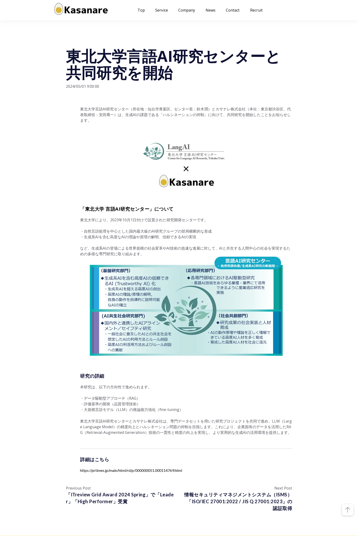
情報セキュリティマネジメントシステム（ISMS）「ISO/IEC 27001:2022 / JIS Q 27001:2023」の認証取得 (238, 501)
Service (161, 10)
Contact (233, 10)
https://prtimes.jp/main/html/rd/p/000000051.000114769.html (131, 470)
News (211, 10)
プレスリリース (80, 40)
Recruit (256, 10)
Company (186, 10)
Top (141, 10)
